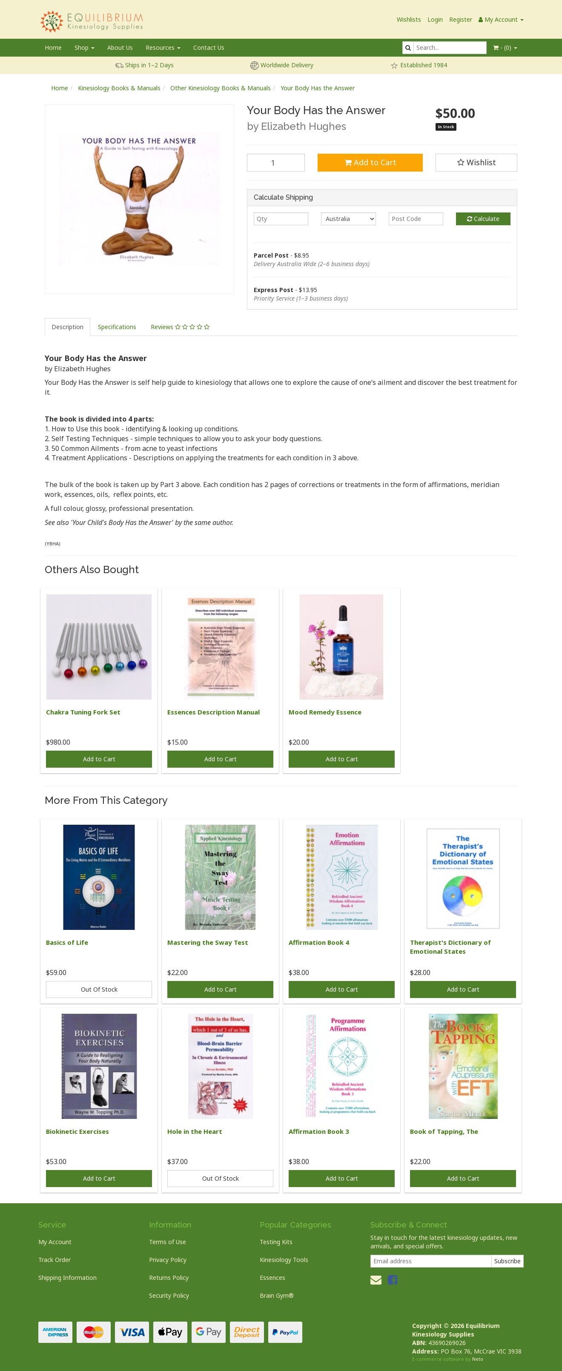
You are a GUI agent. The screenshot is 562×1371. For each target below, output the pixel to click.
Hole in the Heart (194, 1131)
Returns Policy (169, 1277)
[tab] (68, 327)
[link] (392, 1279)
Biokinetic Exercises (77, 1131)
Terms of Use (167, 1242)
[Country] (348, 218)
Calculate (483, 219)
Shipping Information (67, 1277)
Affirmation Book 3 (319, 1131)
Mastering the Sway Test (207, 942)
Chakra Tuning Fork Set (83, 712)
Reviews (180, 327)
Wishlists (409, 19)
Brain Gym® (277, 1295)
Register (460, 19)
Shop (85, 47)
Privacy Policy (167, 1260)
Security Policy (169, 1295)
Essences (272, 1277)
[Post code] (416, 218)
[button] (476, 163)
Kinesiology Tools (284, 1260)
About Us (120, 47)
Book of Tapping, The (444, 1131)
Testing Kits (276, 1242)
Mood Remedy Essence (325, 712)
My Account (55, 1242)
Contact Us (208, 47)
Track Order (54, 1260)
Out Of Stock (99, 989)
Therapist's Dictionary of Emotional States (450, 946)
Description (67, 327)
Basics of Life (67, 942)
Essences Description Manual (213, 712)
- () (505, 47)
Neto (477, 1359)
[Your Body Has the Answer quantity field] (276, 163)
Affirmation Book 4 (319, 942)
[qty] (281, 218)
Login (435, 19)
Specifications (117, 327)
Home (53, 47)
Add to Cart (370, 162)
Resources (163, 47)
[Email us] (375, 1279)
